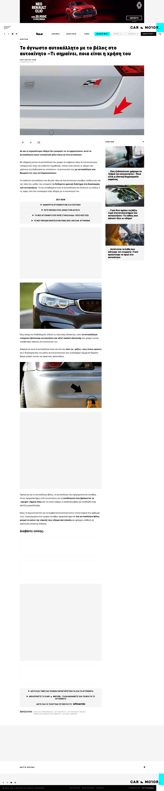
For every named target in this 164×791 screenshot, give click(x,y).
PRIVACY (100, 788)
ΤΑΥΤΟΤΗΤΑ (74, 788)
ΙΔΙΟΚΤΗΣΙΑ (71, 34)
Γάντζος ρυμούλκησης (43, 712)
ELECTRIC (102, 34)
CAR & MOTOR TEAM (28, 60)
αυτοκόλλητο (60, 712)
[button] (7, 27)
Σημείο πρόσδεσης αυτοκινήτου (47, 714)
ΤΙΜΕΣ (87, 34)
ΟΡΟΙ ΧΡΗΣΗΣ (88, 788)
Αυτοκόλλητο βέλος (76, 712)
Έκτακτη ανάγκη (70, 714)
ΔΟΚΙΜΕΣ (56, 34)
